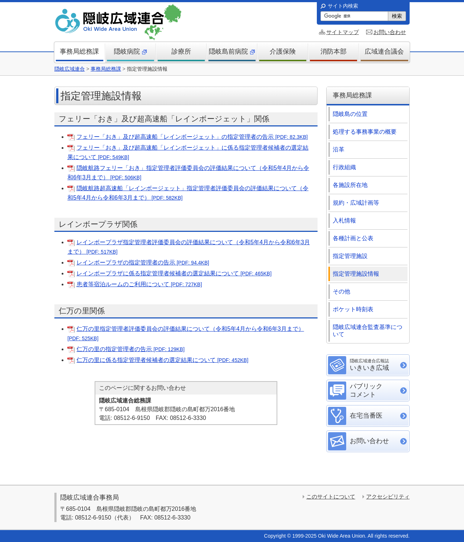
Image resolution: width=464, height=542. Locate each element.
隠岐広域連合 (69, 69)
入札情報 (344, 220)
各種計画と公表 (353, 238)
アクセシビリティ (388, 496)
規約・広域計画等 (356, 203)
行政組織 (344, 167)
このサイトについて (330, 496)
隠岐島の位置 (350, 114)
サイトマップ (342, 32)
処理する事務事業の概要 (365, 132)
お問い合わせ (389, 32)
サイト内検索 (343, 6)
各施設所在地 (350, 185)
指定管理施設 (350, 256)
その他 (341, 291)
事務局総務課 (106, 69)
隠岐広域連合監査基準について (367, 330)
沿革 (338, 149)
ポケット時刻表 (353, 309)
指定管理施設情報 (356, 274)
